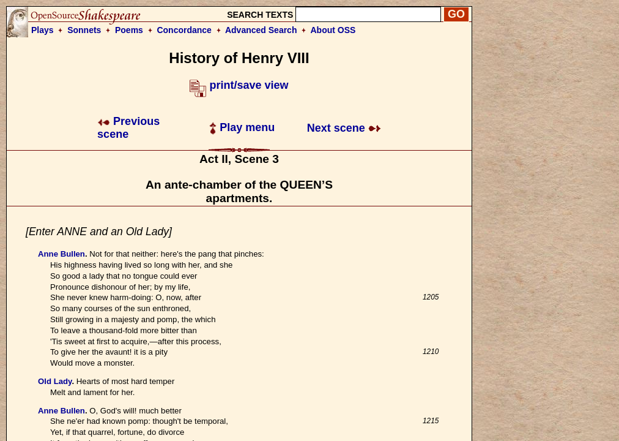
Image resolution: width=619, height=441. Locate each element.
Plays (42, 30)
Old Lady (55, 381)
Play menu (242, 127)
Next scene (344, 128)
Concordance (184, 30)
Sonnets (84, 30)
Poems (129, 30)
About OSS (333, 30)
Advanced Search (261, 30)
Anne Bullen (61, 253)
